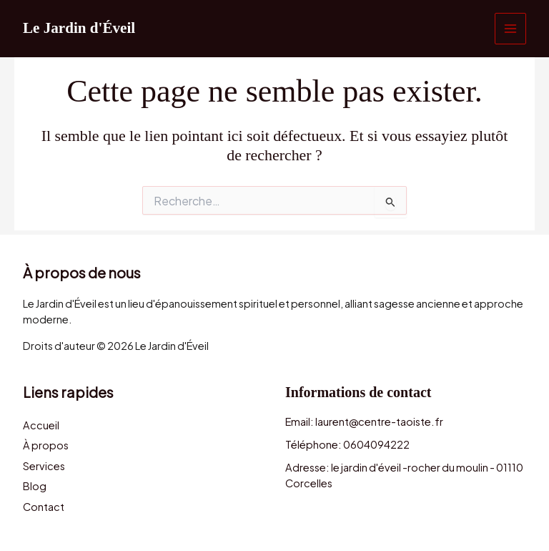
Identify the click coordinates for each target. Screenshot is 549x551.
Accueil (41, 421)
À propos (46, 443)
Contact (43, 507)
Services (44, 464)
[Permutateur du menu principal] (510, 28)
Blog (34, 485)
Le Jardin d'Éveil (81, 28)
